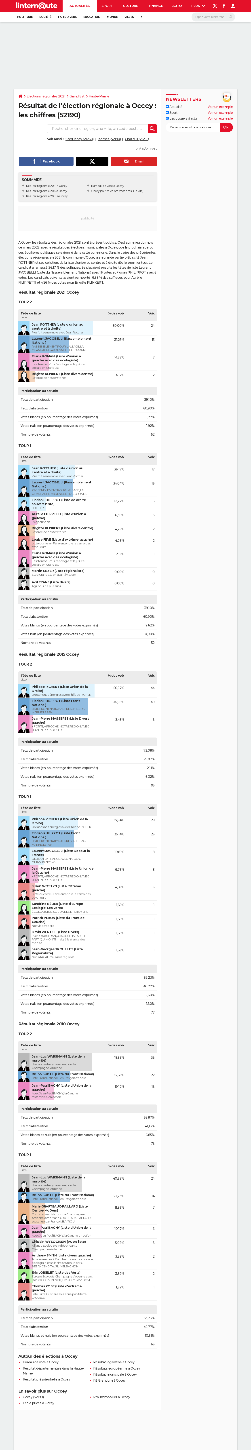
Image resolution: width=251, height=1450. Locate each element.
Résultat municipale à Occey (115, 1374)
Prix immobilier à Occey (111, 1397)
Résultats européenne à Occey (116, 1368)
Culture (130, 6)
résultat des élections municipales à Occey (84, 247)
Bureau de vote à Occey (41, 1362)
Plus (198, 6)
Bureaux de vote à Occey (107, 186)
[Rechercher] (213, 17)
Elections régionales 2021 (46, 96)
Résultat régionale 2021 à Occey (46, 186)
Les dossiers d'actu (181, 118)
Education (91, 17)
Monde (112, 17)
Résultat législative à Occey (114, 1362)
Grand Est (77, 96)
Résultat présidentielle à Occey (46, 1379)
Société (45, 17)
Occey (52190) (33, 1397)
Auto (177, 6)
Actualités (80, 6)
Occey (95, 191)
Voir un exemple (220, 107)
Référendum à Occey (109, 1380)
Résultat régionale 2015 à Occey (46, 191)
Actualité (174, 107)
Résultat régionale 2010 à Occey (47, 196)
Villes (129, 17)
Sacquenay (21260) (79, 139)
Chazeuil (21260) (137, 139)
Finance (156, 6)
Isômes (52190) (109, 139)
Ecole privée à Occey (38, 1403)
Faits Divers (67, 17)
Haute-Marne (99, 96)
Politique (25, 17)
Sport (107, 6)
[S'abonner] (199, 127)
